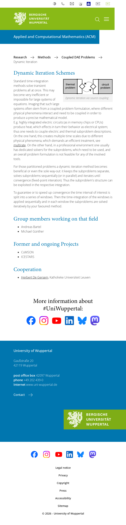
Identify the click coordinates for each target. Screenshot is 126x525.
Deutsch (99, 4)
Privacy (63, 475)
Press (63, 490)
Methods (44, 57)
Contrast (55, 4)
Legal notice (63, 467)
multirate (20, 145)
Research (21, 57)
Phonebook (63, 4)
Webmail (72, 4)
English (109, 4)
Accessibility (63, 498)
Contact (20, 395)
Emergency (81, 4)
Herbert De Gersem (34, 277)
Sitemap (63, 506)
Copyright (63, 483)
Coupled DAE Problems (79, 57)
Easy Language (89, 4)
